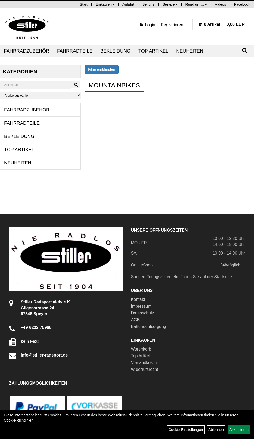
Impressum (141, 306)
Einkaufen (105, 4)
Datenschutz (142, 313)
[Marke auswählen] (40, 95)
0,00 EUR (221, 24)
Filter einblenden (101, 69)
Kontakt (138, 299)
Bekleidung (115, 51)
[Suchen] (244, 50)
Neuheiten (189, 51)
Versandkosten (145, 362)
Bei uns (148, 4)
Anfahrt (128, 4)
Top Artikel (153, 51)
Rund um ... (196, 4)
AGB (135, 319)
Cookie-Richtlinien (18, 420)
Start (84, 4)
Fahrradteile (74, 51)
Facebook (242, 4)
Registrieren (172, 25)
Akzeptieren (239, 430)
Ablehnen (216, 430)
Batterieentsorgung (148, 326)
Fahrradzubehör (26, 51)
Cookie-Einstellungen (186, 430)
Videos (220, 4)
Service (170, 4)
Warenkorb (141, 349)
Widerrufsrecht (144, 369)
